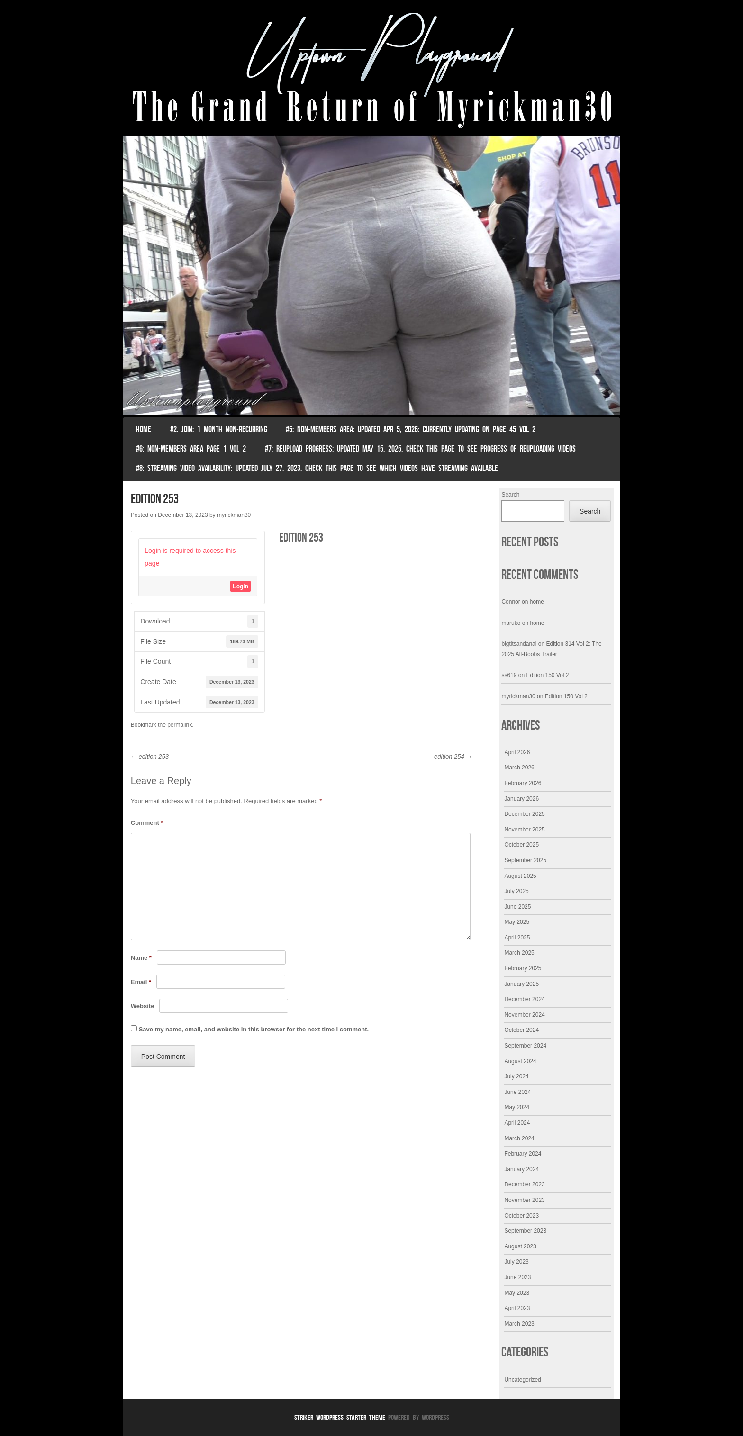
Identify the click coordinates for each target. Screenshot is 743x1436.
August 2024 (520, 1061)
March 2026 (519, 767)
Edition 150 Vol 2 (547, 675)
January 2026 (521, 798)
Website (142, 1006)
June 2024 (517, 1092)
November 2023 (524, 1200)
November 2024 (524, 1015)
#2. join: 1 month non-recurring (218, 429)
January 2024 (521, 1169)
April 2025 (517, 937)
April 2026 (517, 752)
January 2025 (521, 984)
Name (141, 957)
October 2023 (521, 1215)
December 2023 (524, 1184)
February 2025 (522, 968)
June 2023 (517, 1277)
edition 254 (453, 756)
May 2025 (516, 922)
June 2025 (517, 906)
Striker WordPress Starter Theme (339, 1417)
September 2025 (525, 860)
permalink (179, 725)
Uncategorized (522, 1379)
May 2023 (516, 1293)
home (537, 601)
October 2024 (521, 1030)
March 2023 (519, 1323)
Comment (147, 822)
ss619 (508, 675)
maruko (510, 623)
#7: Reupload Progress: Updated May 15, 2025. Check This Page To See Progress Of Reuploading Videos (420, 448)
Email (141, 981)
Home (143, 429)
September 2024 (525, 1045)
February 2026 (522, 783)
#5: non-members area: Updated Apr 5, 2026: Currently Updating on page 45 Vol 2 (410, 429)
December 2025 (524, 814)
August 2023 (520, 1246)
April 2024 (517, 1123)
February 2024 (522, 1153)
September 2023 (525, 1231)
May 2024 (516, 1107)
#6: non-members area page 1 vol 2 (191, 448)
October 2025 (521, 844)
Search (510, 494)
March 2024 (519, 1138)
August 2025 (520, 876)
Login (240, 586)
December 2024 (524, 999)
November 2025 (524, 829)
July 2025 (516, 891)
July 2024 (516, 1076)
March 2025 (519, 952)
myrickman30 (234, 515)
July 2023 (516, 1261)
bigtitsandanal (518, 644)
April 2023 (517, 1308)
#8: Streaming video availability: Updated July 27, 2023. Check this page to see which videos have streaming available (317, 468)
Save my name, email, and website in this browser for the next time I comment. (254, 1029)
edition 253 (150, 756)
